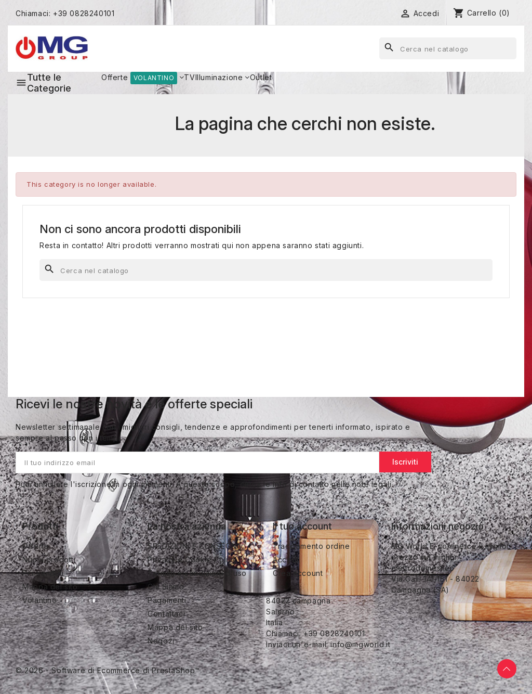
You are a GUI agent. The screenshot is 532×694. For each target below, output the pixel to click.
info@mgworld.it (360, 644)
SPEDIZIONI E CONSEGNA (195, 546)
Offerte (35, 546)
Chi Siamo (166, 586)
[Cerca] (447, 48)
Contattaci (166, 613)
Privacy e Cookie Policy (192, 559)
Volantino (39, 600)
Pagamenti (167, 600)
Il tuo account (302, 526)
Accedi (286, 559)
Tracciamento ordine (311, 546)
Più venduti (43, 573)
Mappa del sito (49, 586)
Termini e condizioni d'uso (197, 573)
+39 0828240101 (83, 13)
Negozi (161, 640)
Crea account (298, 573)
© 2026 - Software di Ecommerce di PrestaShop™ (108, 670)
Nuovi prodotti (48, 559)
